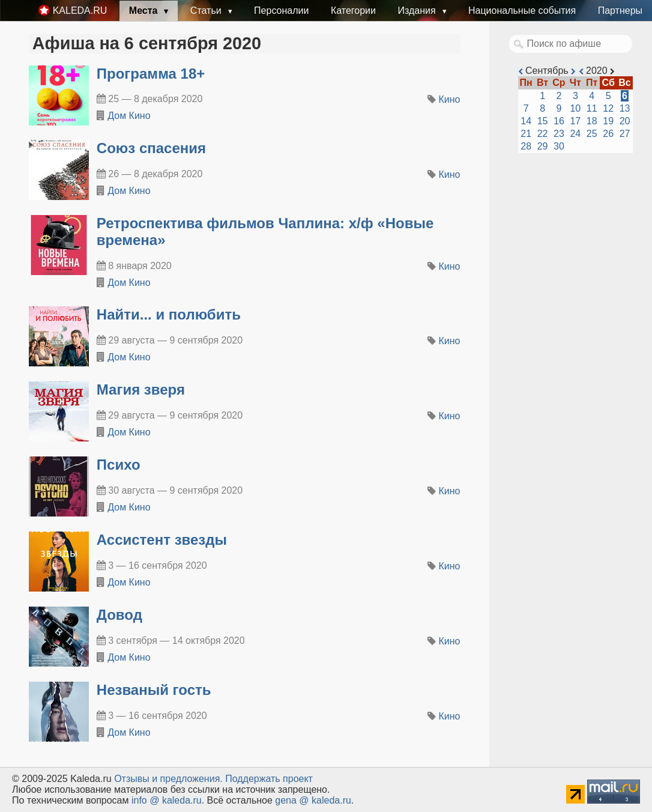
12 (608, 108)
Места (144, 10)
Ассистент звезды (162, 540)
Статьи (207, 10)
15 (542, 121)
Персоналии (281, 10)
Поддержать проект (269, 779)
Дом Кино (128, 116)
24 (575, 134)
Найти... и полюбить (169, 314)
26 (608, 134)
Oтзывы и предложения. (168, 779)
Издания (417, 10)
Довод (119, 615)
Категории (353, 10)
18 (592, 121)
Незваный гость (154, 690)
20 (625, 121)
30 (559, 146)
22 (542, 134)
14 (526, 121)
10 (575, 108)
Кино (449, 99)
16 (559, 121)
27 (625, 134)
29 (542, 146)
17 (575, 121)
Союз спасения (151, 148)
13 (625, 108)
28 (526, 146)
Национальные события (522, 10)
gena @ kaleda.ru (313, 800)
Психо (118, 464)
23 (559, 134)
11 (592, 108)
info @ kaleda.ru (166, 800)
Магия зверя (141, 389)
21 (526, 134)
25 (592, 134)
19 (608, 121)
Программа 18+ (151, 73)
